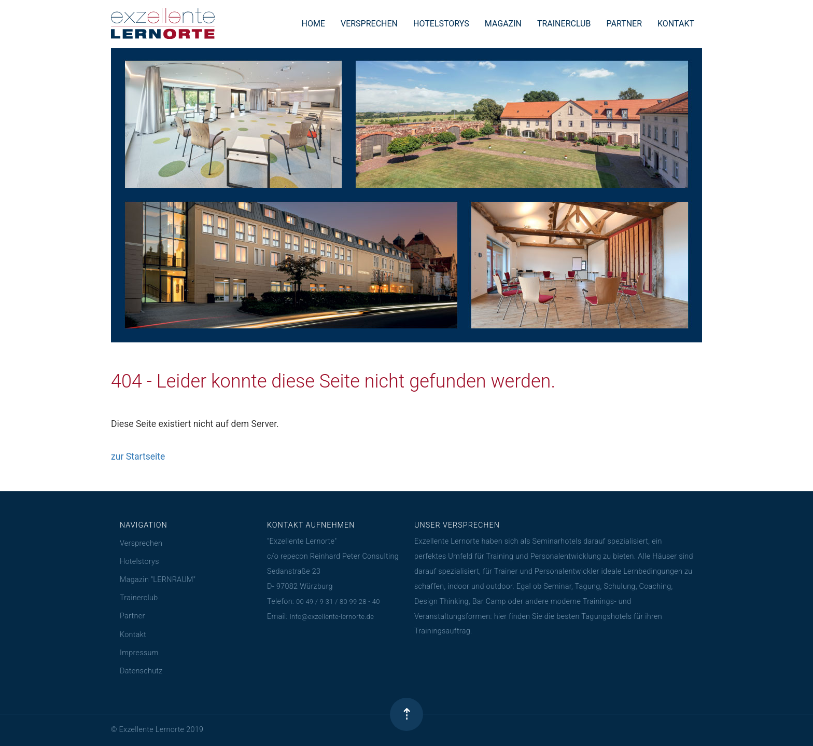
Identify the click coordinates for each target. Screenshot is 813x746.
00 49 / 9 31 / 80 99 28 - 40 (338, 601)
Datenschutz (141, 671)
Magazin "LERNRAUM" (157, 579)
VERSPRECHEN (369, 24)
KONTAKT (675, 24)
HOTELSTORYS (441, 24)
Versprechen (141, 543)
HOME (313, 24)
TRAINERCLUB (564, 24)
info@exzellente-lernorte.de (332, 616)
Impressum (139, 652)
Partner (132, 616)
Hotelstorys (139, 561)
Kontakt (133, 634)
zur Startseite (138, 456)
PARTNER (624, 24)
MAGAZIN (503, 24)
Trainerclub (139, 597)
